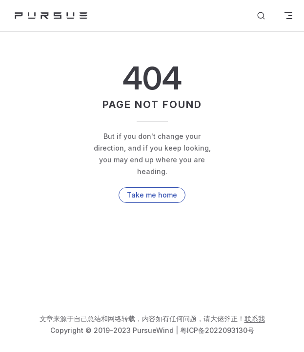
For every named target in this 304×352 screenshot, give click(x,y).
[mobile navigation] (288, 15)
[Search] (261, 15)
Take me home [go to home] (152, 195)
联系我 (254, 318)
